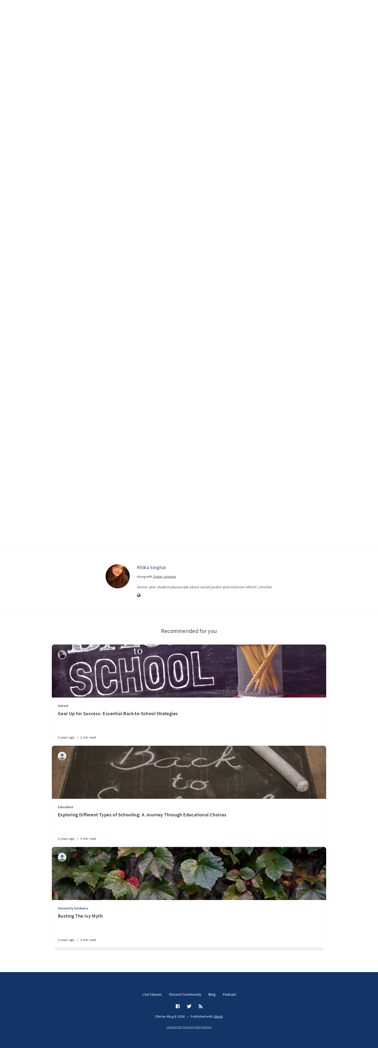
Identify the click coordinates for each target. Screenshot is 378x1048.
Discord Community (185, 994)
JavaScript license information (189, 1027)
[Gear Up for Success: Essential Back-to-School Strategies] (189, 727)
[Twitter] (189, 1006)
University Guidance (73, 908)
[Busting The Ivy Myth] (189, 930)
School (63, 706)
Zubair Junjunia (164, 576)
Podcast (229, 994)
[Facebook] (178, 1006)
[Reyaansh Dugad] (62, 857)
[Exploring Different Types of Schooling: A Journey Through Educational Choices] (189, 829)
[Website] (139, 595)
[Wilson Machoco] (62, 655)
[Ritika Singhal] (118, 576)
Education (65, 807)
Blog (212, 994)
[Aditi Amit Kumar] (62, 756)
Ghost (218, 1016)
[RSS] (200, 1006)
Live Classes (152, 994)
